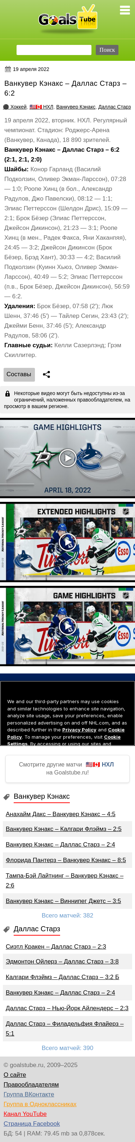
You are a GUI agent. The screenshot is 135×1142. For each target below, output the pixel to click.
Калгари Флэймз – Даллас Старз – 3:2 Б (62, 977)
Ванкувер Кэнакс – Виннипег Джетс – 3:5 (63, 901)
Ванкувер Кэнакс (75, 107)
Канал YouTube (25, 1113)
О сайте (15, 1074)
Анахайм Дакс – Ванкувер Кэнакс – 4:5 (61, 814)
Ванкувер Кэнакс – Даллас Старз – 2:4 (60, 844)
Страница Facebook (32, 1123)
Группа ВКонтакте (29, 1094)
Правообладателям (31, 1084)
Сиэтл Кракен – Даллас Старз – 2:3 (56, 946)
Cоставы (18, 374)
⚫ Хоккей (15, 107)
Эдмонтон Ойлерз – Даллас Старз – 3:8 (62, 961)
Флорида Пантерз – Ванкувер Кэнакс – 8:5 (66, 860)
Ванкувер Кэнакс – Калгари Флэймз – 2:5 (64, 829)
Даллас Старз (114, 107)
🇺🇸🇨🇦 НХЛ (42, 107)
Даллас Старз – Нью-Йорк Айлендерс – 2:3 (67, 1008)
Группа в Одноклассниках (40, 1104)
